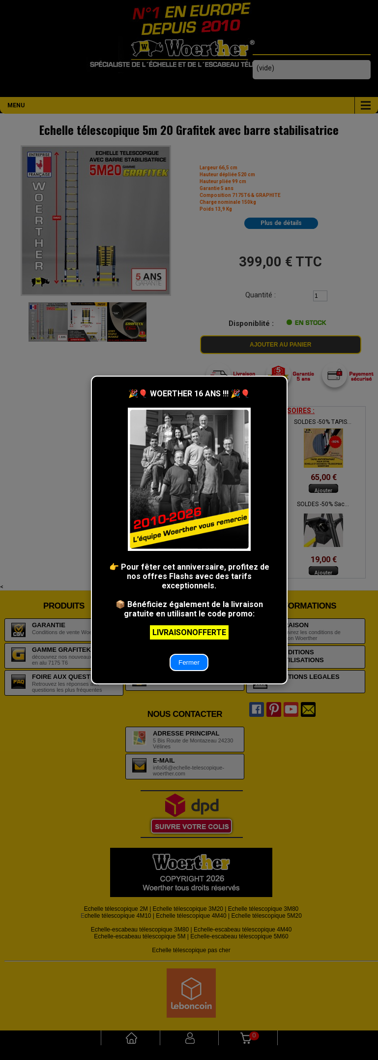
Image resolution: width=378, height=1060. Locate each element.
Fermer (189, 662)
